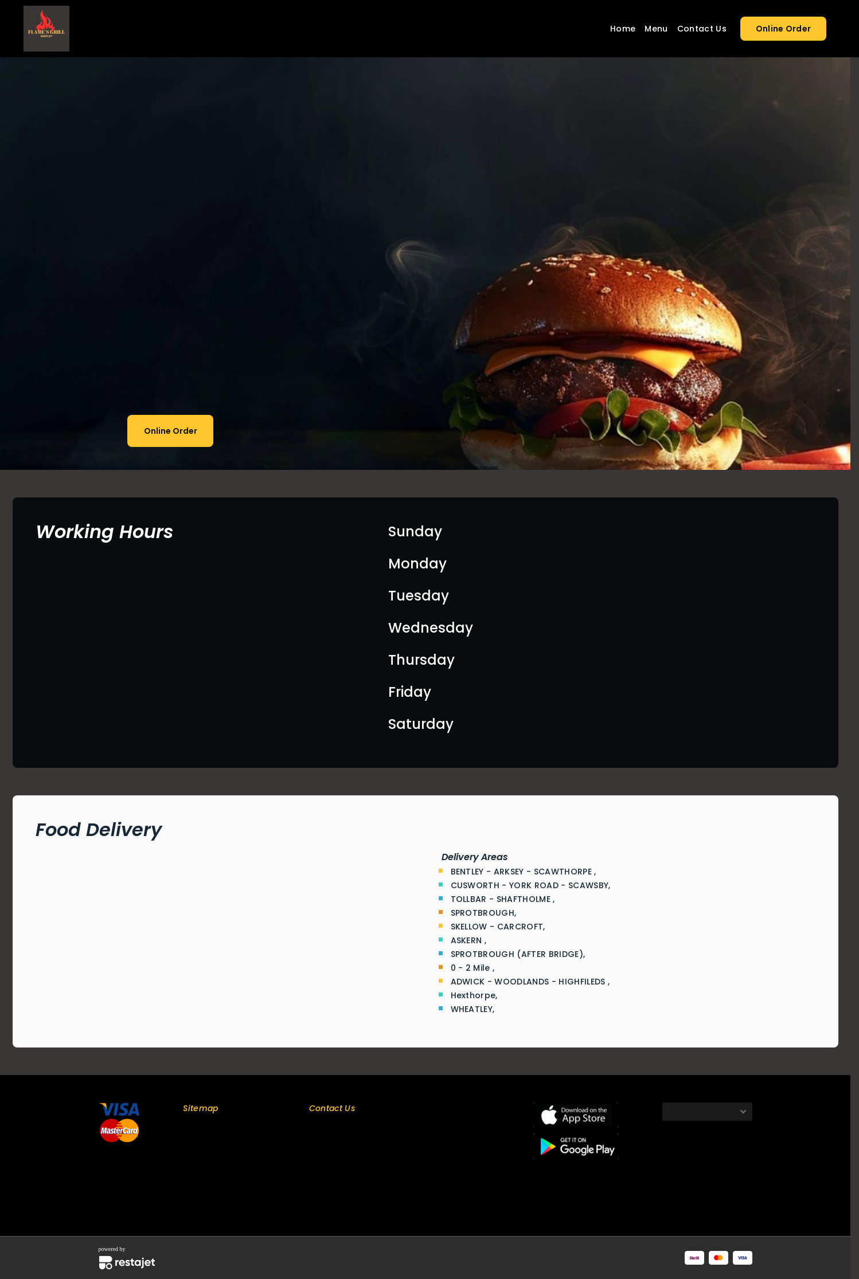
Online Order (783, 28)
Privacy (196, 1169)
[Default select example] (707, 1112)
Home (622, 28)
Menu (656, 28)
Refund (196, 1198)
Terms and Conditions (224, 1183)
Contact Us (702, 28)
